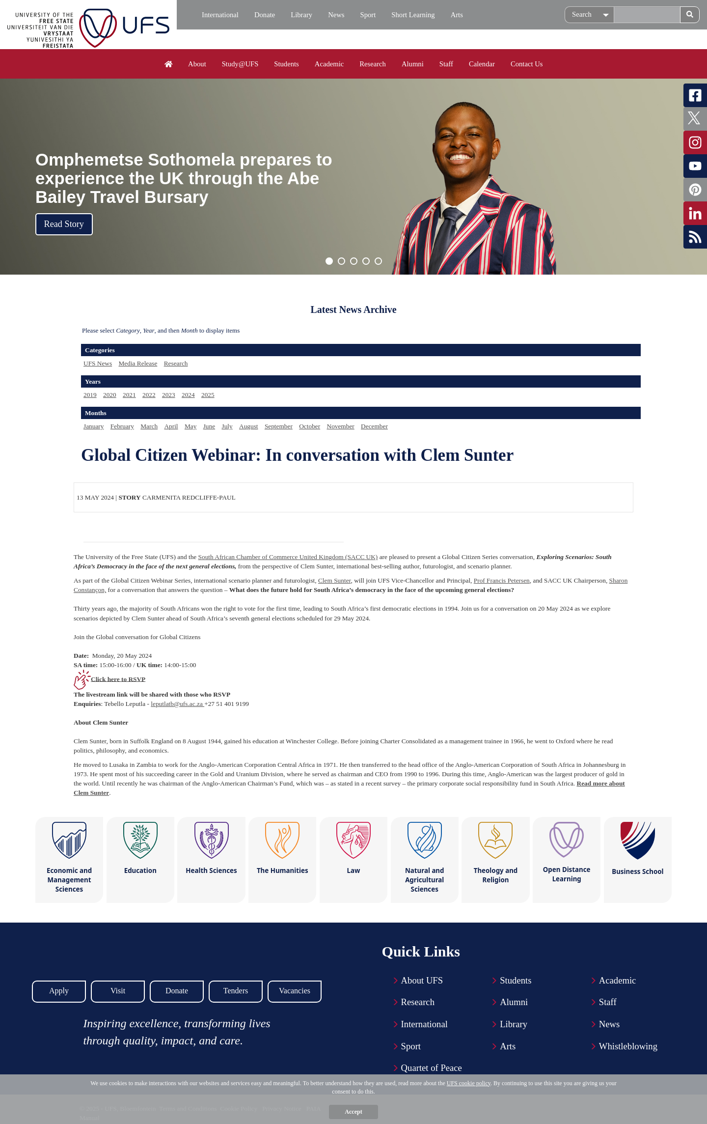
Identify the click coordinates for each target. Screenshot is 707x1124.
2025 (208, 394)
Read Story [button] (64, 224)
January (93, 426)
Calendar (482, 64)
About (197, 64)
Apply (59, 990)
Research (372, 64)
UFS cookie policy (468, 1083)
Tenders (235, 990)
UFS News (97, 363)
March (149, 426)
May (190, 426)
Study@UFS (240, 64)
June (209, 426)
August (248, 426)
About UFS (422, 980)
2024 (188, 394)
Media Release (137, 363)
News (336, 15)
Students (286, 64)
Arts (457, 15)
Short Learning (413, 15)
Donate (264, 15)
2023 (168, 394)
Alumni (413, 64)
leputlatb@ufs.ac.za (177, 703)
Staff (446, 64)
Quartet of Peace (431, 1068)
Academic (329, 64)
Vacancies (294, 990)
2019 (90, 394)
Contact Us (527, 64)
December (374, 426)
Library (301, 15)
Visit (117, 990)
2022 (149, 394)
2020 (109, 394)
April (171, 426)
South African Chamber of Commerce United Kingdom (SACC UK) (288, 557)
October (309, 426)
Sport (368, 15)
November (340, 426)
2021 (129, 394)
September (279, 426)
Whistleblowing (628, 1046)
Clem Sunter (334, 580)
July (226, 426)
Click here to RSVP (118, 678)
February (122, 426)
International (220, 15)
